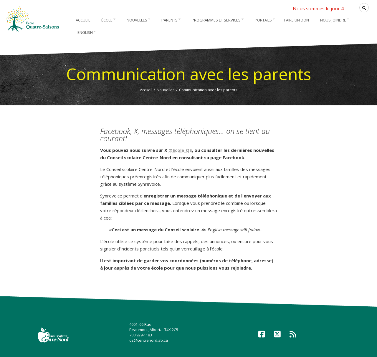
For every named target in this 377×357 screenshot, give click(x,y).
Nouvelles (166, 89)
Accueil (146, 89)
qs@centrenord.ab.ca (148, 340)
